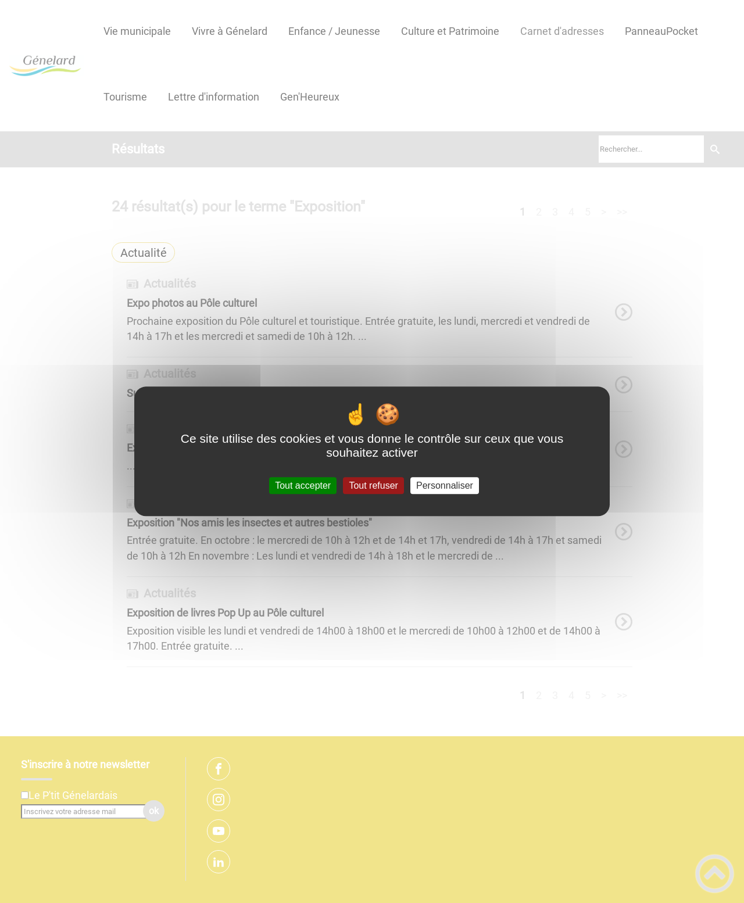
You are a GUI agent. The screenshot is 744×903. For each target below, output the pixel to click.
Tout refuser (373, 485)
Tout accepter (303, 485)
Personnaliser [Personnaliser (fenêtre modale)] (444, 485)
